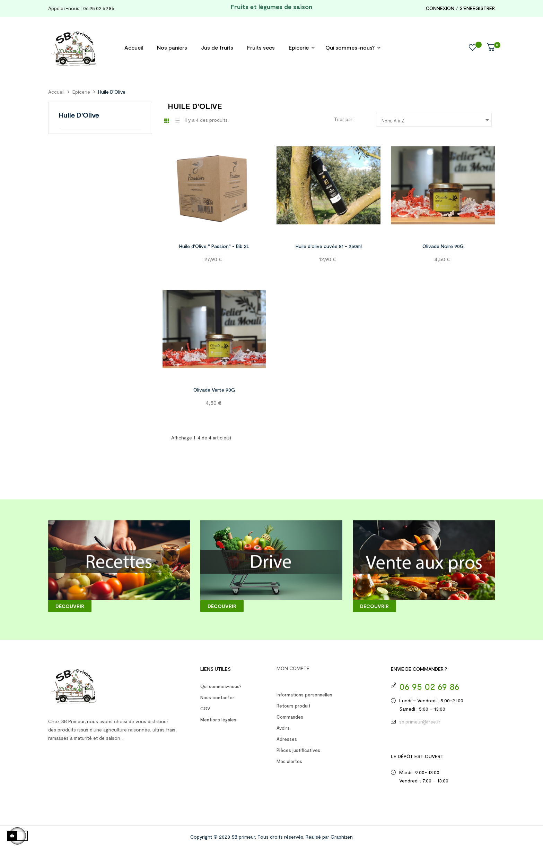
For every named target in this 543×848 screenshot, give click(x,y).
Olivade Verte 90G (214, 390)
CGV (205, 708)
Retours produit (293, 706)
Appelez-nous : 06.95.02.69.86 (82, 8)
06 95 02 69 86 (429, 686)
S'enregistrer (477, 8)
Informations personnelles (304, 694)
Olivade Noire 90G (443, 246)
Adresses (287, 739)
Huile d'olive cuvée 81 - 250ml (329, 246)
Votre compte (295, 677)
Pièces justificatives (298, 750)
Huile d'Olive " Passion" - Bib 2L (214, 246)
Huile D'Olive (79, 115)
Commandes (290, 717)
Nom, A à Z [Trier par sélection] (436, 120)
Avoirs (283, 728)
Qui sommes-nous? (221, 686)
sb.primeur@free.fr (419, 722)
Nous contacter (217, 697)
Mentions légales (218, 719)
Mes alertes (289, 761)
